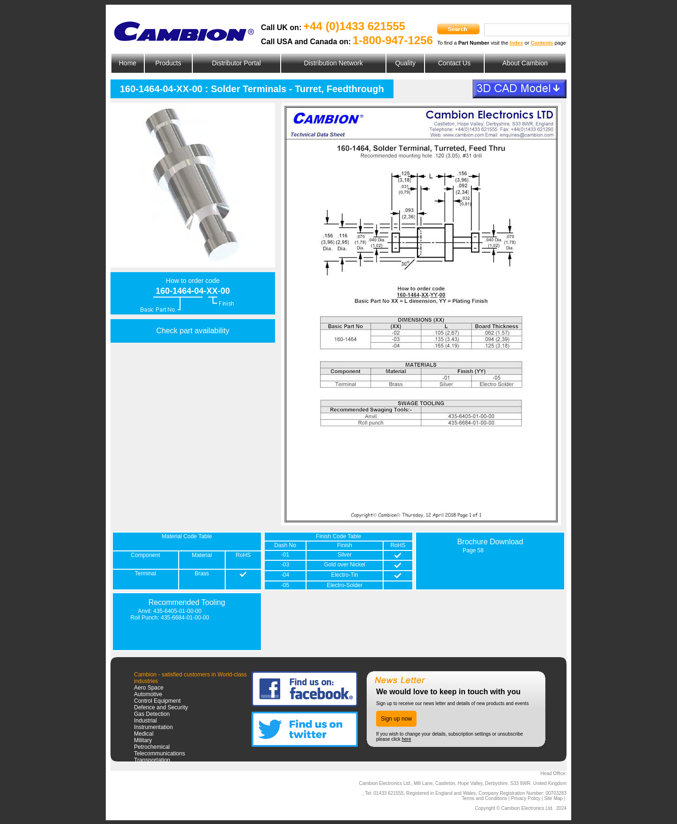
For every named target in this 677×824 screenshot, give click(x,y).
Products (168, 63)
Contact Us (454, 63)
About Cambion (525, 63)
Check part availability (192, 331)
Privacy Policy (525, 798)
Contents (542, 43)
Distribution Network (333, 63)
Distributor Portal (236, 63)
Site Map (553, 798)
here (406, 739)
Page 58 (473, 550)
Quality (405, 63)
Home (127, 63)
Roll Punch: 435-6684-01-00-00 (169, 617)
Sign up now (396, 718)
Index (516, 43)
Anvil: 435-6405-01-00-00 (169, 611)
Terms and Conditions (484, 798)
